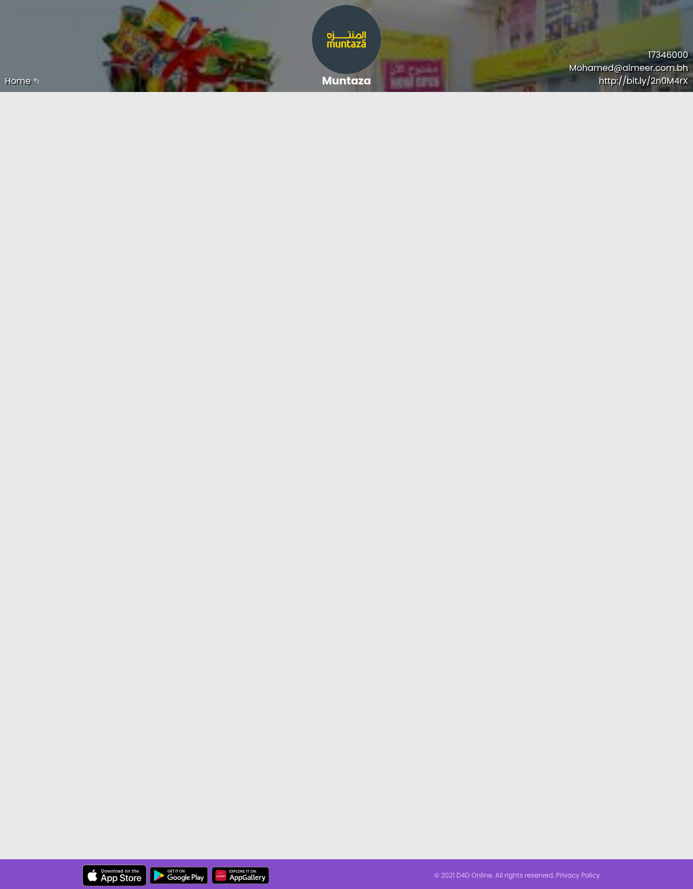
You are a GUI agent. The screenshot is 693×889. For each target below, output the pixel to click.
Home (22, 81)
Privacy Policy (578, 875)
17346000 (668, 55)
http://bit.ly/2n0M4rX (643, 81)
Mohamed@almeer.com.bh (628, 68)
